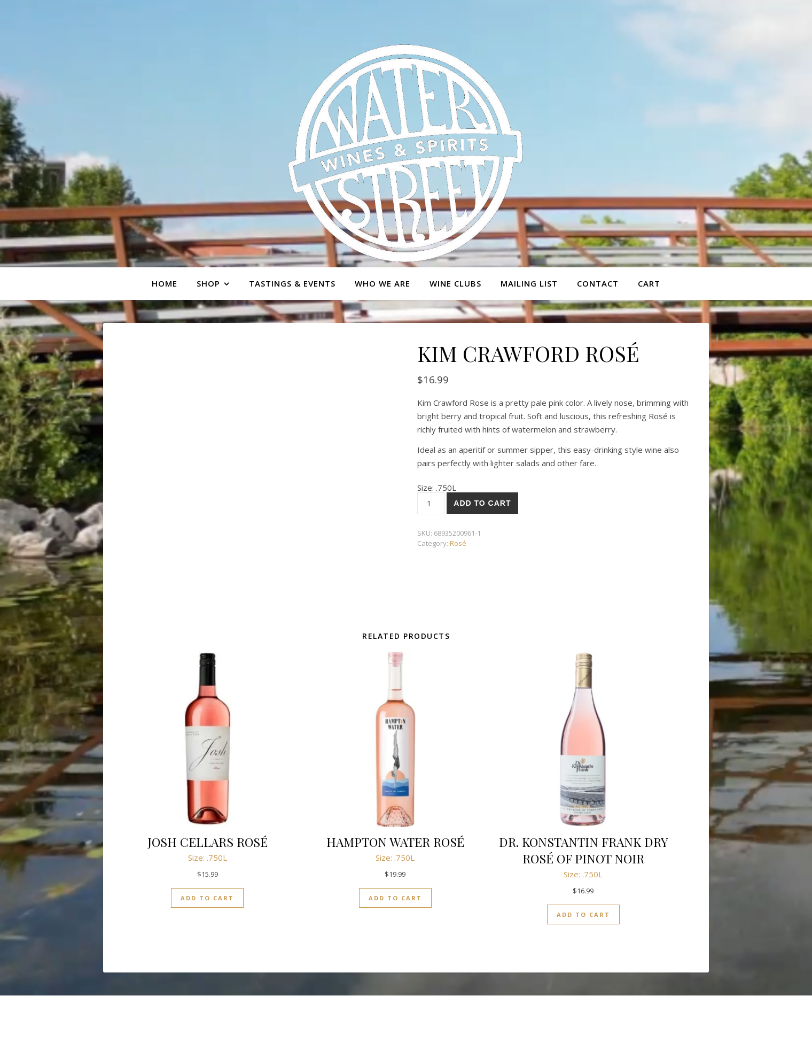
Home (164, 283)
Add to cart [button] (207, 898)
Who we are (382, 283)
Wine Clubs (455, 283)
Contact (598, 283)
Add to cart (482, 503)
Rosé (458, 543)
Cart (649, 283)
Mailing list (529, 283)
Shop (208, 283)
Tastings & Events (292, 283)
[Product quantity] (430, 503)
